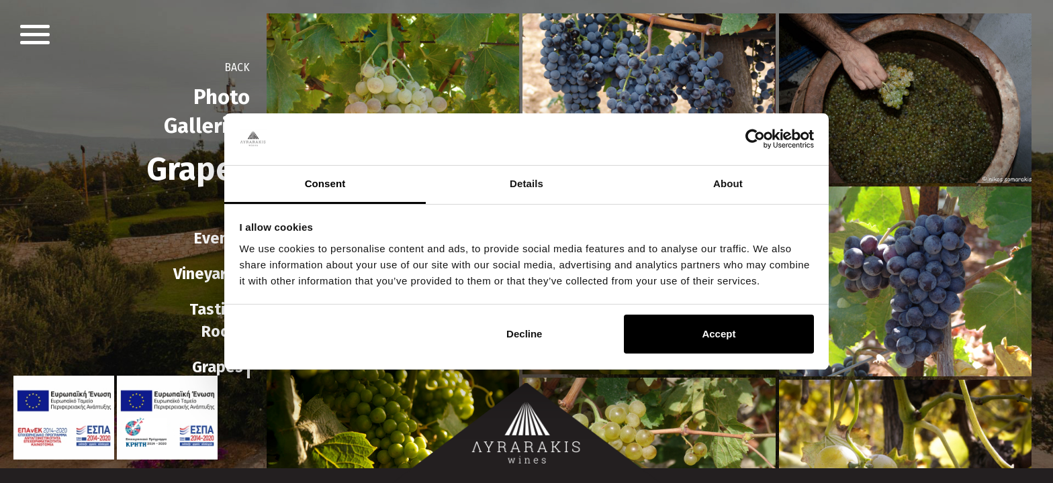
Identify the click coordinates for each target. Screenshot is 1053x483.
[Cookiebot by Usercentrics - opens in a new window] (755, 139)
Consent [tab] (325, 183)
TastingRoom (216, 320)
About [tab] (728, 183)
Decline (524, 333)
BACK (236, 67)
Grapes (217, 367)
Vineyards (208, 273)
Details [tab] (526, 183)
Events (218, 238)
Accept (718, 333)
